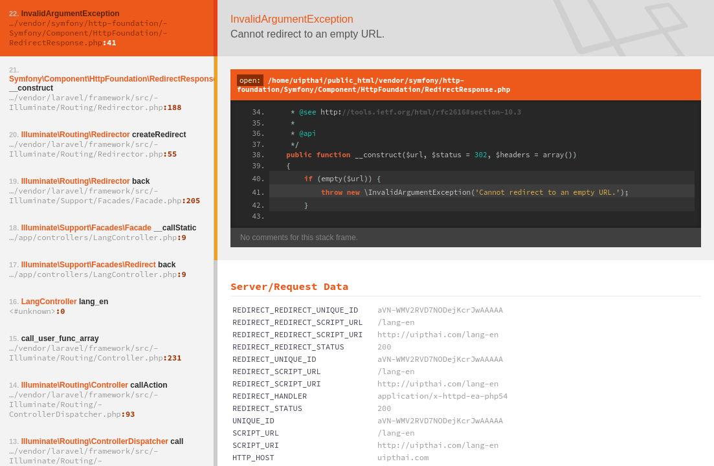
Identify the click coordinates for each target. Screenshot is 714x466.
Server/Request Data (289, 286)
